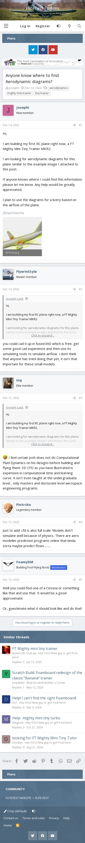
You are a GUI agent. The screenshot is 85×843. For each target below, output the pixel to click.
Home (8, 825)
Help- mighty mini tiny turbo (36, 717)
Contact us (11, 818)
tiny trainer (42, 93)
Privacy (54, 818)
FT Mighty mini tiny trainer (35, 648)
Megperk (18, 723)
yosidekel (18, 683)
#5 (80, 580)
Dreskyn (17, 743)
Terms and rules (33, 818)
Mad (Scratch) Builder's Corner (46, 683)
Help (66, 818)
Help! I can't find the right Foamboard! (44, 698)
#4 (80, 522)
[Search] (79, 26)
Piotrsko (23, 504)
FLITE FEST (42, 798)
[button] (6, 26)
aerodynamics (58, 88)
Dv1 (14, 703)
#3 (80, 398)
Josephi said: (15, 299)
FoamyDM (24, 562)
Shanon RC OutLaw (24, 653)
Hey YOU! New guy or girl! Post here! (42, 703)
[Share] (74, 125)
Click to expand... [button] (42, 335)
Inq (19, 380)
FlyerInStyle (26, 271)
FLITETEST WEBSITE (18, 798)
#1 (80, 125)
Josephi (14, 88)
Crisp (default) (15, 811)
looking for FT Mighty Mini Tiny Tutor (44, 737)
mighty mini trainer (19, 93)
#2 (80, 289)
